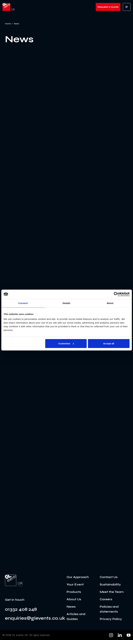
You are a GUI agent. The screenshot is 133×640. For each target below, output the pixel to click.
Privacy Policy (111, 619)
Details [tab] (66, 303)
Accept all (108, 343)
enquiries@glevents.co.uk (35, 618)
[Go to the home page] (14, 580)
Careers (106, 599)
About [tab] (110, 303)
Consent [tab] (23, 303)
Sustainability (110, 584)
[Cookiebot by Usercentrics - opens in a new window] (115, 294)
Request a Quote (108, 6)
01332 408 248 (21, 609)
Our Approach (78, 577)
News (71, 607)
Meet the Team (112, 592)
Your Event (75, 584)
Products (74, 592)
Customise (66, 343)
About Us (74, 599)
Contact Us (108, 577)
